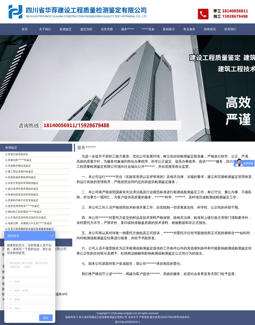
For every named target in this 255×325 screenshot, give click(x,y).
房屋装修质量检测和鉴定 (22, 177)
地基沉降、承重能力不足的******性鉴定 (30, 223)
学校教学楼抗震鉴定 (19, 165)
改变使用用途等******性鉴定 (23, 206)
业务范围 (107, 29)
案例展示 (169, 29)
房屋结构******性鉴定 (20, 160)
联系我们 (230, 29)
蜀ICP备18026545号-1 (127, 322)
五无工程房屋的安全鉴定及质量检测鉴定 (31, 229)
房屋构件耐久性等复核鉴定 (23, 200)
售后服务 (189, 29)
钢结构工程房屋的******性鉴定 (25, 211)
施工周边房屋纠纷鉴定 (20, 171)
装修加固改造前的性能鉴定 (23, 194)
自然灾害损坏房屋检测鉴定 (23, 183)
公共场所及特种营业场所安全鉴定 (27, 217)
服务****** (127, 29)
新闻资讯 (210, 29)
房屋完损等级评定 (18, 154)
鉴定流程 (86, 29)
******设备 (148, 29)
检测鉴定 (66, 29)
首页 (25, 29)
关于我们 (45, 29)
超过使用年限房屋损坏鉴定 (23, 188)
